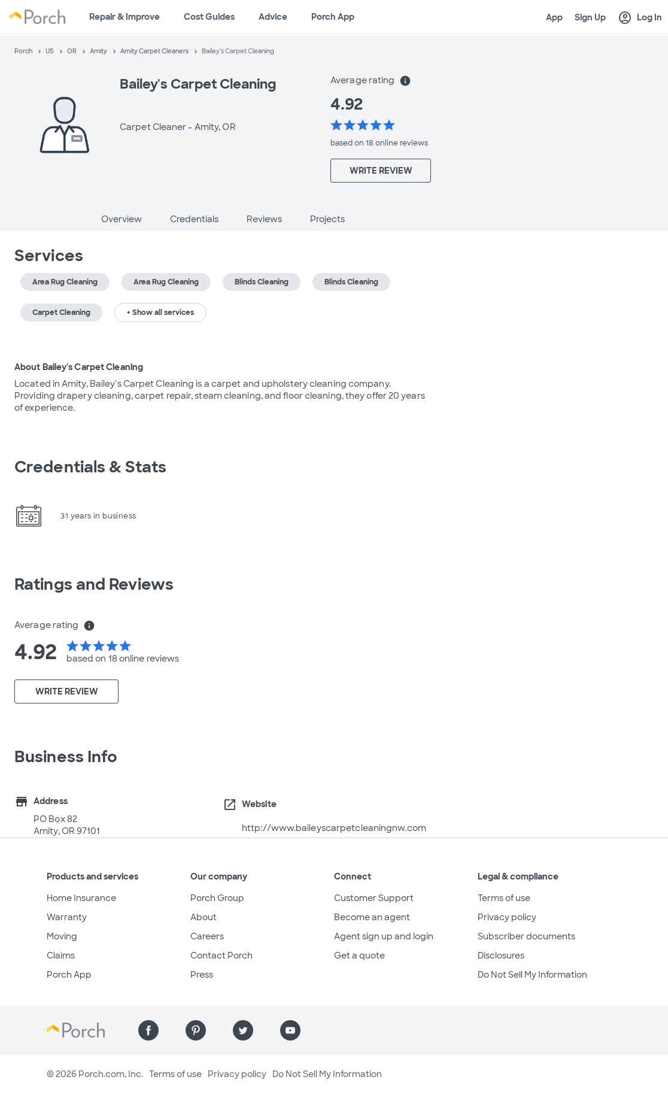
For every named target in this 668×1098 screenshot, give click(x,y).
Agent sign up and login (383, 936)
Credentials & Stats (90, 467)
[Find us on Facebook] (148, 1030)
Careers (207, 936)
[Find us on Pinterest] (196, 1030)
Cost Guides (209, 16)
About (203, 917)
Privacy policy (507, 917)
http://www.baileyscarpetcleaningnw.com (334, 828)
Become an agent (372, 917)
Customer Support (374, 898)
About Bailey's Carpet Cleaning (78, 367)
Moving (62, 936)
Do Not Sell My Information (532, 974)
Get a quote (359, 955)
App (554, 17)
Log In (640, 18)
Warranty (67, 917)
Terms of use (504, 898)
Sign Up (590, 17)
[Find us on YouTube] (290, 1030)
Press (201, 974)
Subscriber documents (526, 936)
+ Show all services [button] (160, 312)
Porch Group (217, 898)
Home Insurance (81, 898)
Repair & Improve (124, 16)
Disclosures (501, 955)
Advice (273, 16)
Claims (61, 955)
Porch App (332, 16)
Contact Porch (221, 955)
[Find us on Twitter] (243, 1030)
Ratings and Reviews (94, 584)
